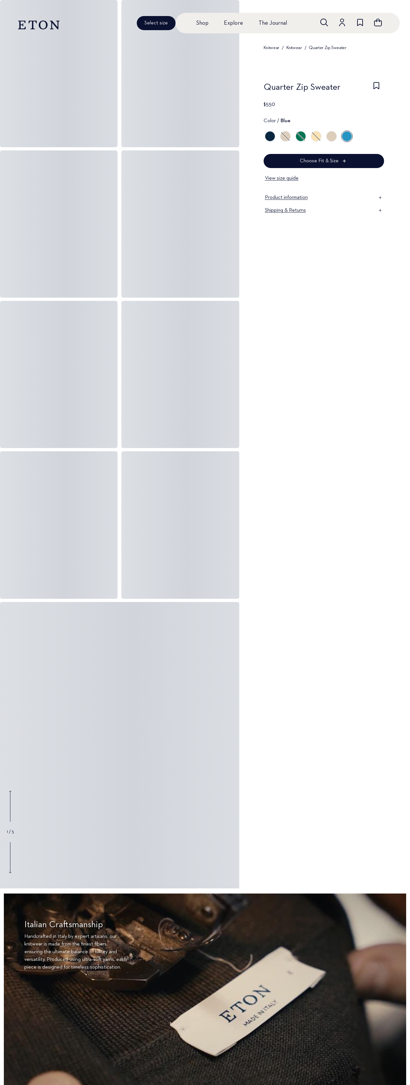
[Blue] (270, 136)
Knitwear (271, 48)
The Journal (272, 23)
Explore (233, 23)
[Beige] (331, 136)
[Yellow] (316, 136)
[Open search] (324, 22)
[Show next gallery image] (10, 857)
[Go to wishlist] (360, 22)
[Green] (301, 136)
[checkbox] (376, 89)
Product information (324, 197)
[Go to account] (342, 22)
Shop (202, 23)
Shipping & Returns (324, 210)
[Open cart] (378, 22)
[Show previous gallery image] (10, 806)
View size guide (282, 178)
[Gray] (285, 136)
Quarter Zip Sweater (327, 48)
